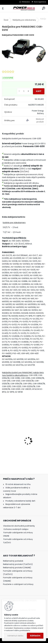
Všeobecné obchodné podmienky (19, 526)
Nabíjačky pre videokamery (24, 20)
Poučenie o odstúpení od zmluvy (18, 584)
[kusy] (23, 91)
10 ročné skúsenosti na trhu (18, 484)
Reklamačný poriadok (13, 561)
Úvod (6, 20)
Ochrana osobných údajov (15, 529)
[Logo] (24, 8)
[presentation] (3, 436)
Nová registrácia (40, 2)
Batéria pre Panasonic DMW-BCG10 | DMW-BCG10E (22, 448)
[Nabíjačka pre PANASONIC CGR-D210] (24, 50)
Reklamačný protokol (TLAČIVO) (18, 564)
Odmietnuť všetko (15, 636)
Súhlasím (35, 635)
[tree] (20, 536)
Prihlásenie (26, 2)
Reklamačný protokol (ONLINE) (17, 567)
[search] (43, 8)
